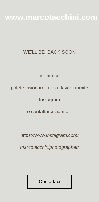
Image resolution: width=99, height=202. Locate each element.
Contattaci (49, 181)
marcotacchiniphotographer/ (49, 147)
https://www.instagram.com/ (49, 135)
